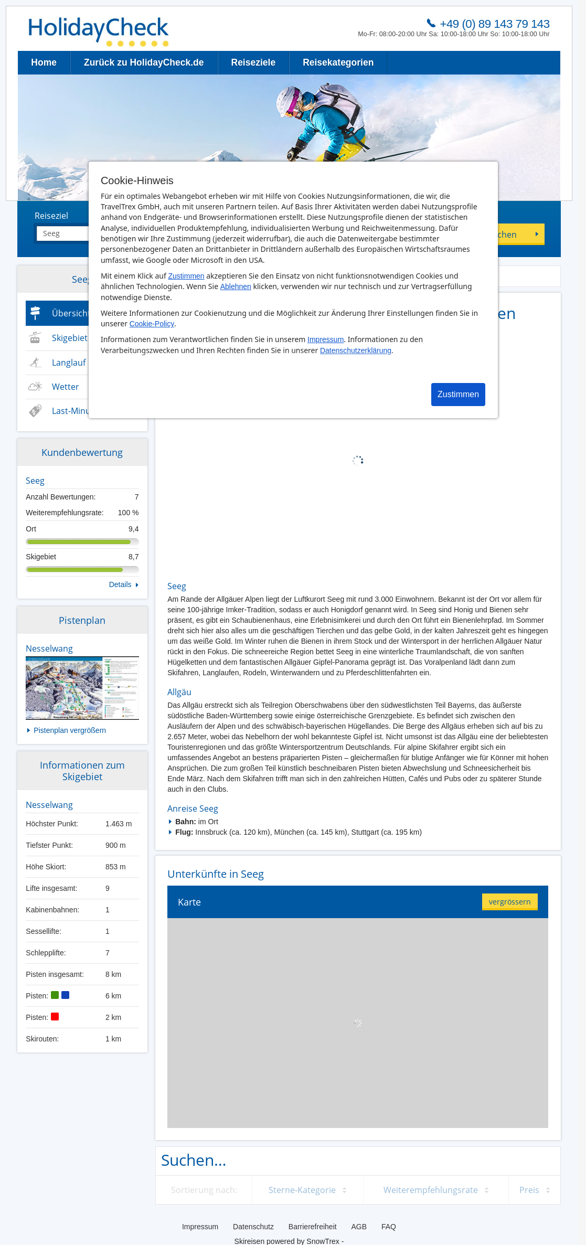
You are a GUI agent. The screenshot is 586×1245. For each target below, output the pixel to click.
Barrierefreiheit (313, 1226)
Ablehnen (235, 286)
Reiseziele (253, 62)
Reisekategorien (338, 62)
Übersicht (71, 313)
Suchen (502, 234)
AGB (359, 1226)
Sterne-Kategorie (302, 1190)
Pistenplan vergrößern (70, 730)
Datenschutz (253, 1226)
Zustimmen (186, 276)
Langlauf (69, 362)
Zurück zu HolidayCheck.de (144, 62)
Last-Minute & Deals (91, 411)
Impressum (325, 339)
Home (44, 62)
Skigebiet (70, 338)
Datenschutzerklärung (355, 350)
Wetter (65, 386)
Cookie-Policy (152, 324)
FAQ (388, 1226)
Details (120, 584)
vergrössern (510, 902)
